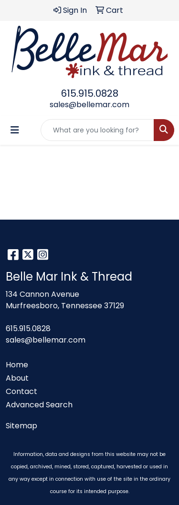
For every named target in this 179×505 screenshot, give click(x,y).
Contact (21, 391)
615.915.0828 (89, 93)
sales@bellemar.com (89, 104)
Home (17, 364)
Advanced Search (39, 404)
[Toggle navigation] (15, 130)
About (17, 378)
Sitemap (21, 425)
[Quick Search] (97, 130)
